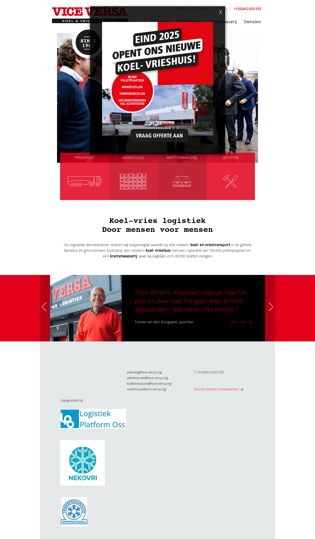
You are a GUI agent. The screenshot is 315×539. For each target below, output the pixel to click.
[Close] (220, 12)
